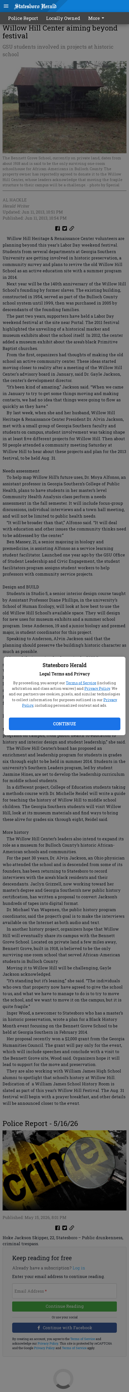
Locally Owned (63, 18)
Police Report (23, 18)
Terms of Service (81, 682)
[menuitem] (97, 18)
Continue (64, 723)
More (97, 18)
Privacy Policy (97, 688)
